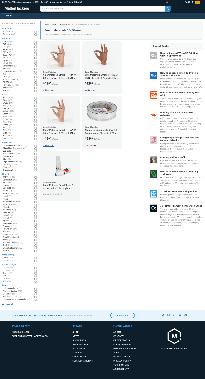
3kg (6, 276)
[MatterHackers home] (17, 8)
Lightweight (10, 164)
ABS (7, 44)
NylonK (7, 218)
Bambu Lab (10, 180)
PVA (6, 68)
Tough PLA (9, 55)
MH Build (9, 204)
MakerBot (9, 207)
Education (78, 348)
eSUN (7, 190)
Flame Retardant (11, 153)
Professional (80, 344)
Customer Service (58, 2)
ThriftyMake (10, 245)
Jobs (116, 352)
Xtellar (7, 239)
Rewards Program (124, 348)
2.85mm (9, 34)
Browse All (7, 304)
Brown (7, 124)
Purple (7, 119)
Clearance (9, 294)
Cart (192, 2)
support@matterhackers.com (30, 336)
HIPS (6, 76)
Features (7, 142)
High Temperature (12, 162)
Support (77, 352)
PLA (8, 41)
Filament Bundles (13, 291)
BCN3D (7, 185)
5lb (6, 278)
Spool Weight (9, 264)
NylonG (8, 215)
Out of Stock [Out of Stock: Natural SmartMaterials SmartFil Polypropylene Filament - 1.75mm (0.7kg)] (90, 145)
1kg (7, 273)
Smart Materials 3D (12, 237)
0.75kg (8, 270)
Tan (6, 127)
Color (5, 94)
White (8, 103)
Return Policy (121, 356)
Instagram (168, 315)
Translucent (10, 170)
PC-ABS (8, 82)
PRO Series (10, 223)
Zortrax (8, 250)
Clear (7, 130)
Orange (8, 108)
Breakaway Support (12, 71)
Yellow (8, 111)
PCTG (7, 52)
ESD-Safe (9, 151)
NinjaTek (9, 212)
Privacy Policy (122, 360)
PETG (8, 49)
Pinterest (179, 315)
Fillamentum (10, 193)
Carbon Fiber (10, 66)
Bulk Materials (11, 288)
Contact (118, 336)
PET (7, 46)
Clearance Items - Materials (16, 299)
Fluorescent (10, 156)
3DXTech (9, 177)
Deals (5, 285)
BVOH (7, 74)
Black (8, 97)
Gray (7, 100)
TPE (7, 90)
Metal (7, 63)
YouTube (185, 315)
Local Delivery (122, 344)
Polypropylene (11, 85)
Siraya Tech (10, 234)
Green (8, 114)
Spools (9, 260)
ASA (7, 57)
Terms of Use (121, 365)
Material (6, 38)
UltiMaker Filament (13, 248)
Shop (75, 332)
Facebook (157, 315)
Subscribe (122, 315)
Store (54, 24)
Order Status (121, 340)
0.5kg (8, 267)
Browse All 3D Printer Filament (19, 23)
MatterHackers (12, 201)
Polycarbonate (11, 79)
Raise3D (8, 231)
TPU (7, 87)
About (117, 332)
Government (80, 356)
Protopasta (10, 226)
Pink (7, 122)
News (75, 336)
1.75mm (9, 31)
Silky (7, 167)
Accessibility (121, 369)
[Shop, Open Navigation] (7, 15)
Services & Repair (82, 360)
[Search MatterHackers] (168, 9)
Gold (7, 133)
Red (7, 105)
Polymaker (10, 229)
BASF (7, 182)
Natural (8, 138)
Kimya (7, 199)
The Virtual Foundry (13, 242)
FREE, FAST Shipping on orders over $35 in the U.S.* (25, 2)
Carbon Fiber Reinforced (15, 145)
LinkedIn (174, 315)
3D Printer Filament (66, 24)
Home (46, 24)
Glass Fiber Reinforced (14, 148)
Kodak (7, 196)
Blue (7, 116)
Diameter (7, 28)
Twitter (162, 315)
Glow (7, 159)
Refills (8, 257)
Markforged (9, 210)
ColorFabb (9, 188)
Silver (7, 135)
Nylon (7, 60)
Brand (5, 174)
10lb (7, 281)
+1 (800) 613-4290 (74, 2)
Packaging (8, 254)
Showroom (79, 340)
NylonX (7, 220)
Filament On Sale (12, 296)
